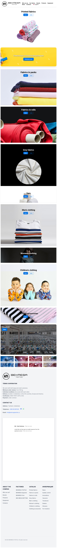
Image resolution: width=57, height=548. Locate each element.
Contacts (28, 4)
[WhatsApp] (23, 409)
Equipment (50, 3)
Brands (38, 3)
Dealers (44, 503)
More (26, 14)
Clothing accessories (35, 508)
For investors (46, 508)
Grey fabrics (32, 498)
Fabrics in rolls (33, 495)
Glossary (44, 506)
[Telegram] (21, 409)
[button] (26, 353)
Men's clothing (33, 500)
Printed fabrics (33, 490)
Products (44, 3)
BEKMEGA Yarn (20, 495)
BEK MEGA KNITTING (22, 498)
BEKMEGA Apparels (21, 492)
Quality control (46, 492)
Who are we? (6, 492)
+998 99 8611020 (14, 409)
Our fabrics (32, 3)
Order (31, 14)
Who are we (25, 3)
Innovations (45, 495)
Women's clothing (34, 503)
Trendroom (45, 500)
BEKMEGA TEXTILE (21, 490)
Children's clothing (34, 506)
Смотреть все (28, 59)
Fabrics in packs (33, 492)
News (23, 4)
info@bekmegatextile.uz (13, 412)
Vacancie (44, 498)
